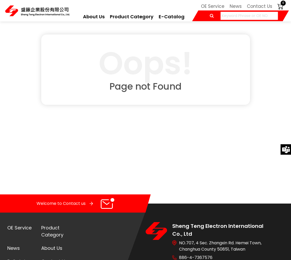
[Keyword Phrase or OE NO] (249, 16)
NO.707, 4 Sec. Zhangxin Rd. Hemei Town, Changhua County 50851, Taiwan (220, 246)
